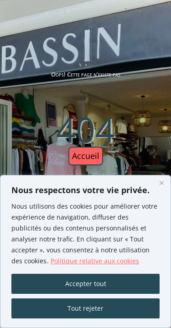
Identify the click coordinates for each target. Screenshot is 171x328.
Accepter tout (85, 283)
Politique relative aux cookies (95, 260)
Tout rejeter (85, 308)
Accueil (85, 155)
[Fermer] (161, 182)
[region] (85, 251)
